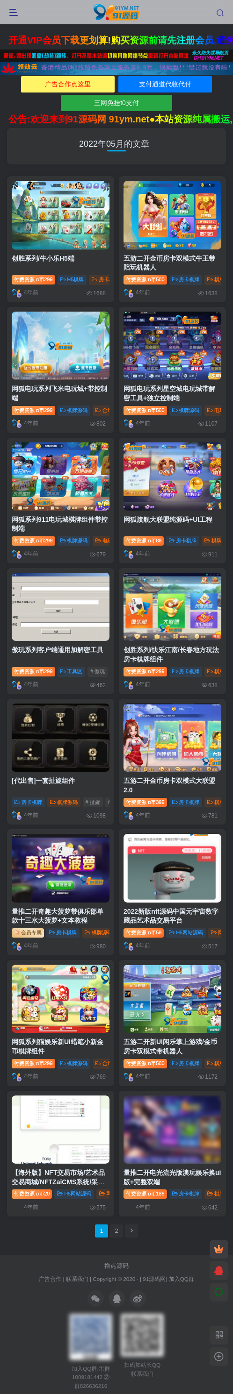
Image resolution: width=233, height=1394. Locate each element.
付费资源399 (145, 802)
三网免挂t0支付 (116, 103)
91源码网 (154, 1279)
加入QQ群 (181, 1279)
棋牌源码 (74, 410)
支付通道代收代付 (165, 84)
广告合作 (50, 1279)
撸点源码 (116, 1265)
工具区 (71, 671)
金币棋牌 (109, 410)
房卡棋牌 (105, 279)
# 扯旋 (93, 802)
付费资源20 (32, 1193)
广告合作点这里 (68, 84)
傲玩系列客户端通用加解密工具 (57, 650)
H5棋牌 (72, 279)
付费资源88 (143, 540)
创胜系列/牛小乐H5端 (43, 258)
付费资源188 (145, 1193)
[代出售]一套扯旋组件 (43, 780)
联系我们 (77, 1279)
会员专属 (28, 932)
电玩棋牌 (109, 540)
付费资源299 (33, 279)
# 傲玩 (97, 671)
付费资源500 (145, 279)
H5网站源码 (186, 932)
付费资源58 (143, 932)
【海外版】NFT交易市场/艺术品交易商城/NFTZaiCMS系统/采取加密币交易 (58, 1182)
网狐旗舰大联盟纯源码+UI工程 (168, 519)
